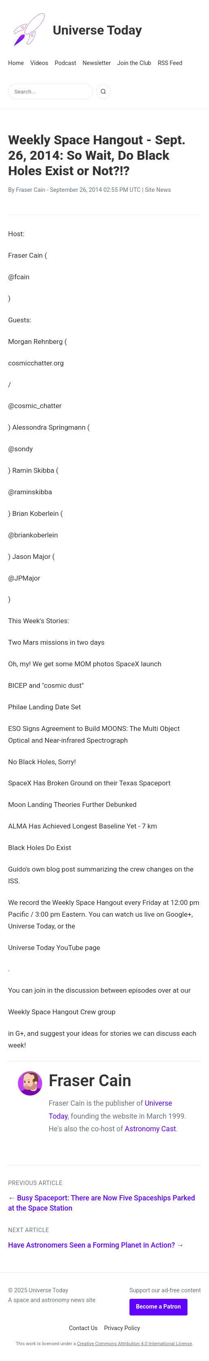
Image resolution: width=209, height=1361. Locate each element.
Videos (39, 63)
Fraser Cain (30, 190)
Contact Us (83, 1328)
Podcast (65, 63)
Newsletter (97, 63)
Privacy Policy (122, 1328)
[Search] (103, 91)
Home (16, 63)
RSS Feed (170, 63)
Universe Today (75, 30)
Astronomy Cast (150, 1129)
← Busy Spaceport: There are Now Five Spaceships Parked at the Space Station (101, 1203)
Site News (158, 190)
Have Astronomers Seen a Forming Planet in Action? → (96, 1245)
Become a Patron (158, 1306)
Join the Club (134, 63)
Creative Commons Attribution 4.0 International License (134, 1343)
